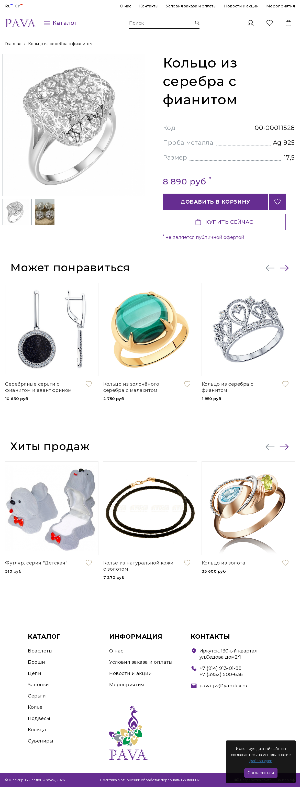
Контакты (148, 6)
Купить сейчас (224, 222)
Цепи (34, 673)
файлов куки (260, 761)
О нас (125, 6)
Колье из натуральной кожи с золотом (138, 566)
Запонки (38, 685)
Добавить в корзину (215, 202)
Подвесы (39, 718)
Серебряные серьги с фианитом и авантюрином (38, 387)
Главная (13, 43)
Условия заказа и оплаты (191, 6)
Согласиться (261, 772)
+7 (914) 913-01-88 (220, 668)
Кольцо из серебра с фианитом (60, 43)
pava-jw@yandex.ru (223, 686)
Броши (36, 662)
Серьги (37, 696)
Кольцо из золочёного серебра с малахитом (131, 387)
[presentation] (270, 268)
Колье (35, 707)
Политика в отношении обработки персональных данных (149, 780)
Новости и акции (241, 6)
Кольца (37, 730)
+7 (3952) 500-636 (221, 674)
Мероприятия (280, 6)
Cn (19, 6)
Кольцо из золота (224, 563)
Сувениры (40, 741)
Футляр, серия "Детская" (36, 563)
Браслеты (40, 651)
